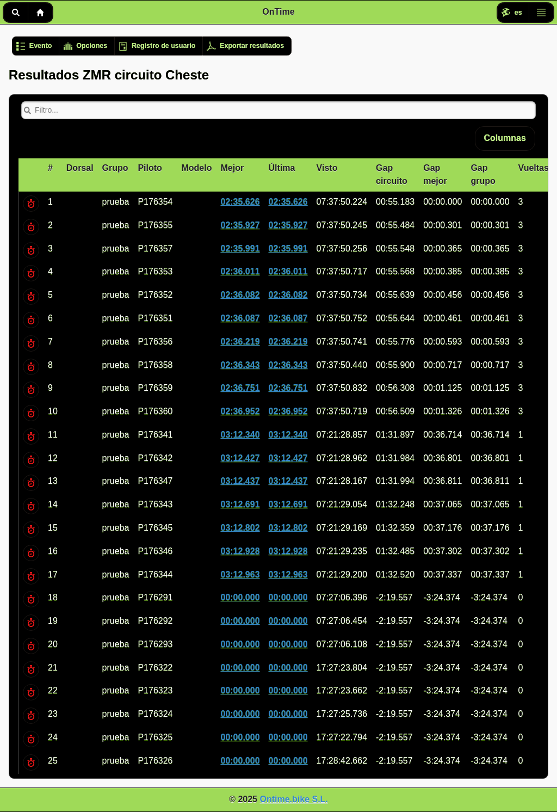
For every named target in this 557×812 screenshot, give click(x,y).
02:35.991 (239, 248)
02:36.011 (239, 271)
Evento (40, 46)
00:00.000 (239, 597)
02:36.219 (239, 341)
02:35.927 (239, 225)
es (518, 12)
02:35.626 (239, 201)
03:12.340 (239, 434)
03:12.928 (239, 551)
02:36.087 (239, 318)
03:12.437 (239, 480)
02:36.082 (239, 294)
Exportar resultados (252, 46)
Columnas (505, 138)
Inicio (40, 12)
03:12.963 (239, 574)
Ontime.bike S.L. (293, 799)
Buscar (15, 12)
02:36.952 (239, 411)
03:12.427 (239, 458)
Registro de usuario (163, 46)
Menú (541, 12)
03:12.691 (239, 504)
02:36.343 (239, 365)
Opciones (91, 46)
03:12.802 (239, 527)
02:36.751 (239, 387)
